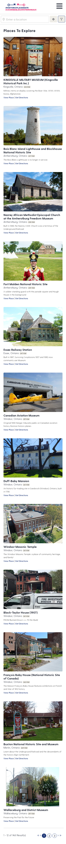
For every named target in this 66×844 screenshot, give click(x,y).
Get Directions (21, 97)
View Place (9, 97)
